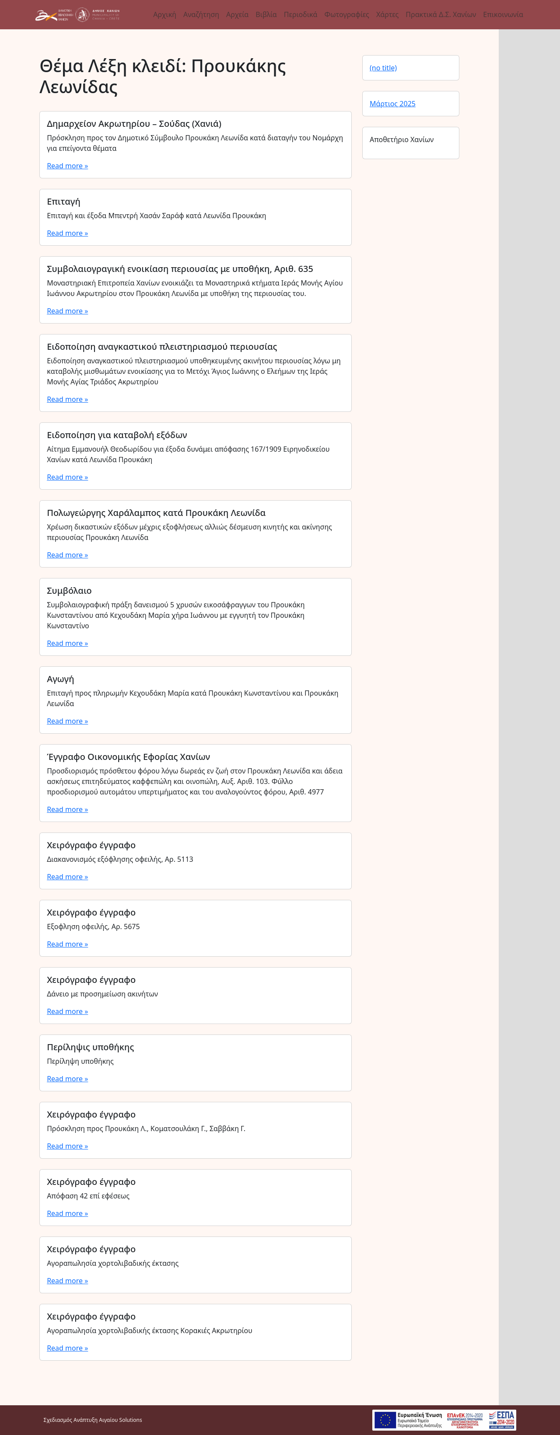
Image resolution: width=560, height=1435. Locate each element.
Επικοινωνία (503, 14)
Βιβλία (266, 14)
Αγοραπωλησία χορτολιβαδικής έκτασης (112, 1263)
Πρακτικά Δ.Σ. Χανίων (441, 14)
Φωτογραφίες (346, 14)
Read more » (67, 166)
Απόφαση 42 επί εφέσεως (88, 1196)
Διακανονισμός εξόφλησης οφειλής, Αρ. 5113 (120, 859)
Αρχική (164, 14)
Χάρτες (387, 14)
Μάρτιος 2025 (393, 103)
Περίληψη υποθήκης (80, 1061)
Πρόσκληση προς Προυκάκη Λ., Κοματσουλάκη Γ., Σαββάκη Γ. (146, 1128)
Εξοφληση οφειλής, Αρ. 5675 (93, 926)
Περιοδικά (301, 14)
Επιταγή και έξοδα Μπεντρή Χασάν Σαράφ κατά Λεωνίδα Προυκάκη (156, 215)
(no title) (383, 68)
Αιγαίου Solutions (120, 1420)
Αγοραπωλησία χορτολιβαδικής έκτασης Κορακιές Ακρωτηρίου (149, 1330)
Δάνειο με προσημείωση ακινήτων (102, 994)
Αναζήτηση (201, 14)
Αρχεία (237, 14)
